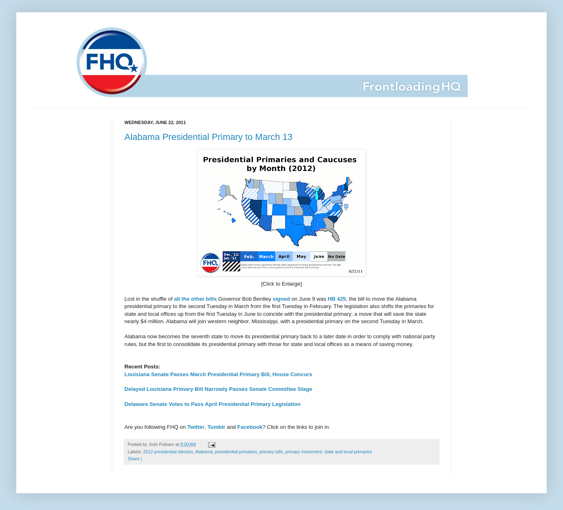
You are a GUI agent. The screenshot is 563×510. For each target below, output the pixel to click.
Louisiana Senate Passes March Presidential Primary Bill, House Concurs (218, 374)
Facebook (250, 427)
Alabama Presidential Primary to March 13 (208, 137)
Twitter (195, 427)
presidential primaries (236, 451)
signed (281, 299)
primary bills (271, 451)
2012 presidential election (168, 451)
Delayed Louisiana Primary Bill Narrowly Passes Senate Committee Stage (218, 389)
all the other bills (195, 299)
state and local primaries (348, 451)
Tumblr (217, 427)
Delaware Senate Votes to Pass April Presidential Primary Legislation (212, 404)
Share (134, 458)
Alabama (204, 451)
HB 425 (337, 299)
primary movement (304, 451)
